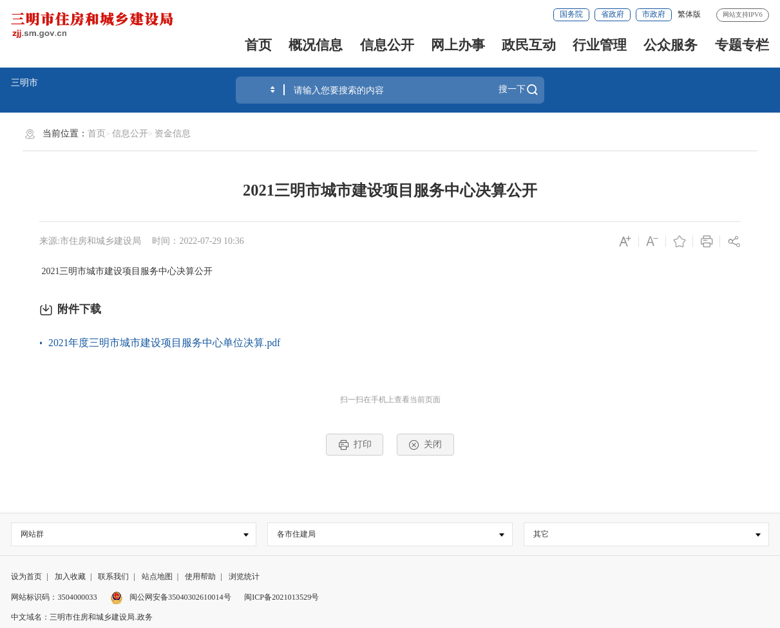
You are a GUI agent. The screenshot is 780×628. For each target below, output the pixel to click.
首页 (258, 45)
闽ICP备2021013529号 (281, 597)
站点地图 (157, 576)
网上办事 (458, 45)
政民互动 (529, 45)
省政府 (612, 14)
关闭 (425, 444)
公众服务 (670, 45)
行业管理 (600, 45)
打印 (355, 444)
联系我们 (113, 576)
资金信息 (173, 133)
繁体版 (689, 14)
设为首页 (26, 576)
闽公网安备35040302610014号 (170, 597)
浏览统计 (244, 576)
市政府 (653, 14)
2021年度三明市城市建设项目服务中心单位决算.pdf (164, 342)
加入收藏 (70, 576)
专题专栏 (742, 45)
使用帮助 (200, 576)
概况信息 (316, 45)
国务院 (571, 14)
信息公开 (387, 45)
